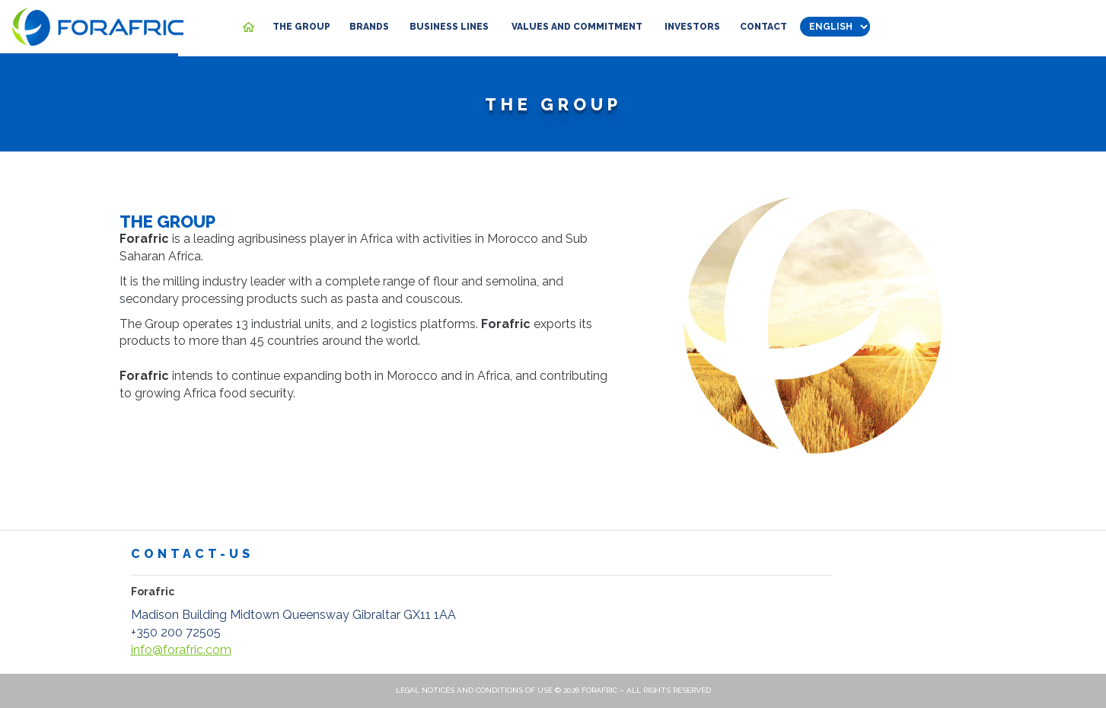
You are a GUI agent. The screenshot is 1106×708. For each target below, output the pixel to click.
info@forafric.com (181, 650)
